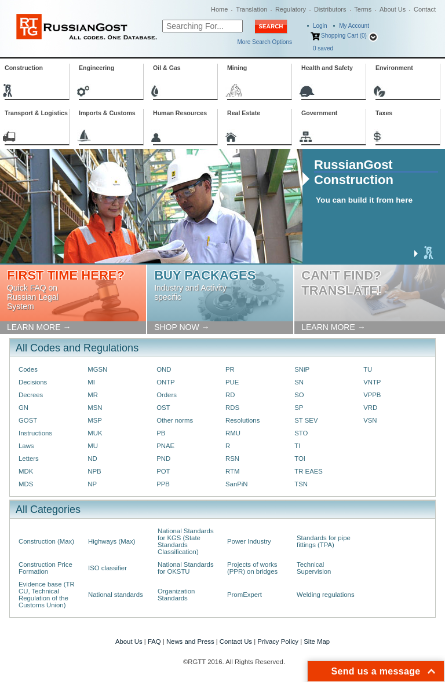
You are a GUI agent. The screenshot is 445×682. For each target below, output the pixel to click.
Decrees (31, 394)
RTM (232, 471)
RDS (232, 407)
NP (92, 484)
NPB (94, 471)
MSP (94, 420)
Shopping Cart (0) (344, 35)
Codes (28, 369)
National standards (115, 594)
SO (299, 394)
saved (323, 48)
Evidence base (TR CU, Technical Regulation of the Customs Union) (47, 594)
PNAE (165, 445)
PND (163, 458)
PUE (232, 382)
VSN (370, 420)
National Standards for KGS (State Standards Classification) (186, 541)
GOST (28, 420)
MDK (26, 471)
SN (299, 382)
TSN (301, 484)
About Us (393, 9)
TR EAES (308, 471)
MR (92, 394)
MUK (94, 433)
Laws (26, 445)
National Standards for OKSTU (186, 568)
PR (230, 369)
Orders (166, 394)
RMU (232, 433)
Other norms (174, 420)
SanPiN (236, 484)
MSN (94, 407)
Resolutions (242, 420)
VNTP (372, 382)
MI (91, 382)
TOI (299, 458)
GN (23, 407)
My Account (354, 26)
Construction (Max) (46, 541)
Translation (251, 9)
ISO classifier (107, 567)
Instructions (35, 433)
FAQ (154, 641)
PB (160, 433)
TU (367, 369)
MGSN (97, 369)
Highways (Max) (111, 541)
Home (219, 9)
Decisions (33, 382)
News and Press (190, 641)
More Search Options (265, 42)
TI (297, 445)
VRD (370, 407)
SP (298, 407)
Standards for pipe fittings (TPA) (324, 541)
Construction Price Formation (45, 568)
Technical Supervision (314, 568)
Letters (29, 458)
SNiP (301, 369)
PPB (163, 484)
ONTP (165, 382)
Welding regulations (326, 594)
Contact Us (236, 641)
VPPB (372, 394)
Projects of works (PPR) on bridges (252, 568)
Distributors (330, 9)
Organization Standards (176, 595)
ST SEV (306, 420)
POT (163, 471)
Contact (425, 9)
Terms (362, 9)
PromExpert (244, 594)
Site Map (317, 641)
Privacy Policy (277, 641)
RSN (232, 458)
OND (163, 369)
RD (230, 394)
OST (163, 407)
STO (301, 433)
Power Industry (249, 541)
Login (320, 26)
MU (92, 445)
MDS (26, 484)
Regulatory (290, 9)
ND (92, 458)
